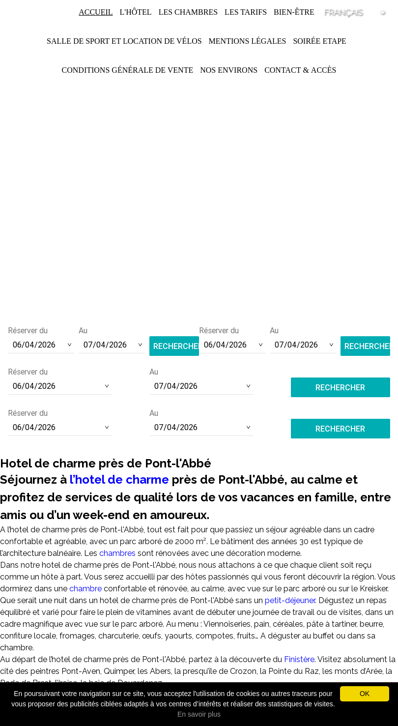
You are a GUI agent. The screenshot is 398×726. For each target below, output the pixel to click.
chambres (117, 553)
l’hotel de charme (119, 479)
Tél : (199, 279)
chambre (85, 588)
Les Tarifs (246, 12)
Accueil (96, 12)
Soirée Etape (319, 41)
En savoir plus (199, 714)
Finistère (299, 659)
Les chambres (188, 12)
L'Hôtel (136, 12)
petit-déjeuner (290, 600)
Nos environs (228, 70)
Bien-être (294, 12)
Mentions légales (247, 41)
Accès (324, 70)
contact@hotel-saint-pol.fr (199, 293)
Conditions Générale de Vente (128, 70)
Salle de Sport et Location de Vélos (124, 41)
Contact (282, 70)
